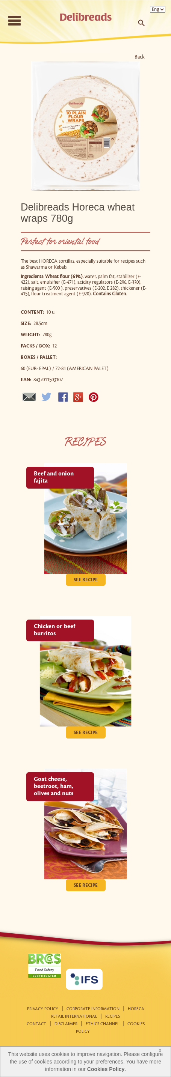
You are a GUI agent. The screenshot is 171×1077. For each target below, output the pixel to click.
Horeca (136, 1009)
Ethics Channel (102, 1024)
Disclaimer (65, 1024)
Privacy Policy (42, 1009)
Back (140, 57)
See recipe (86, 579)
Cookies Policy (106, 1069)
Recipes (112, 1016)
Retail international (74, 1016)
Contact (36, 1024)
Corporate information (93, 1009)
